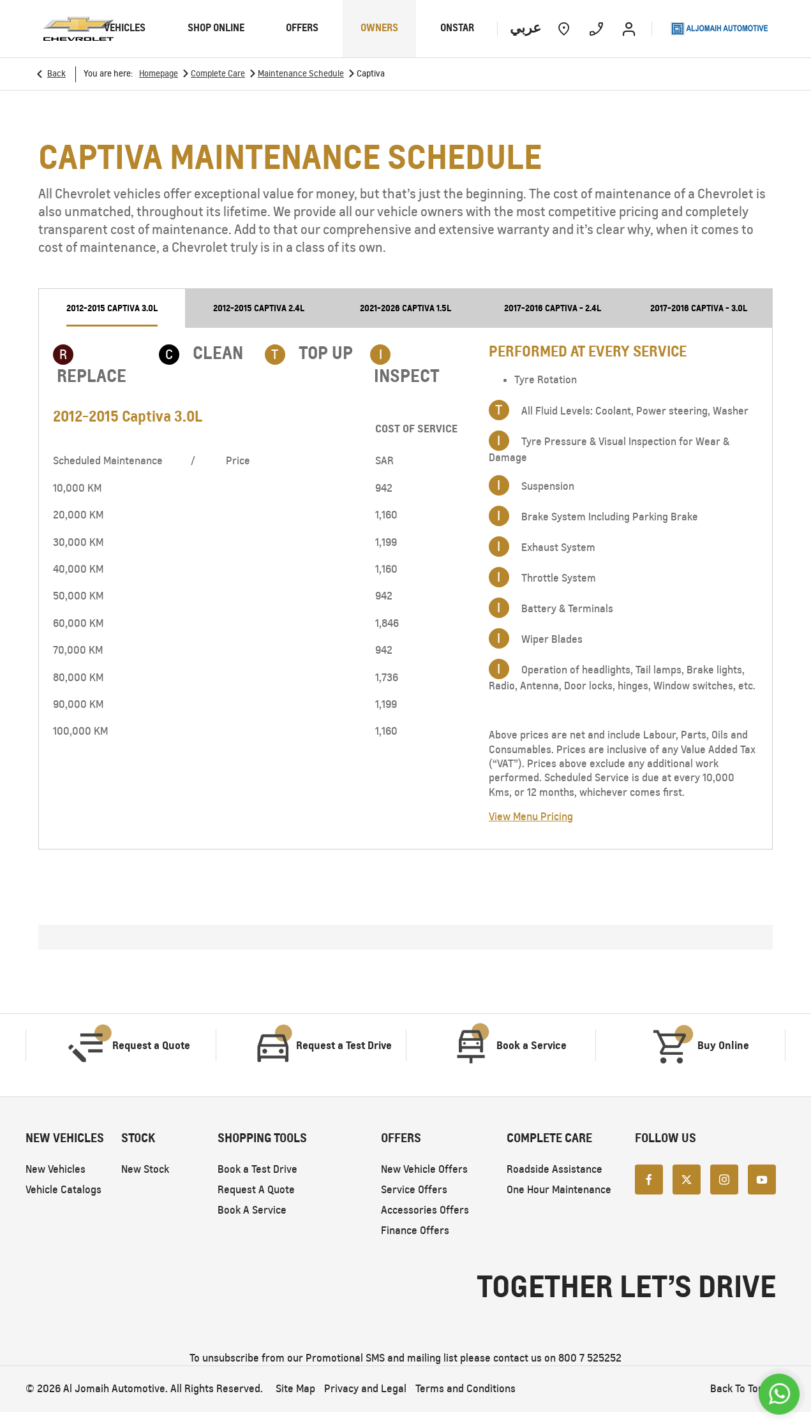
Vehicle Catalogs (63, 1189)
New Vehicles (56, 1169)
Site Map (295, 1388)
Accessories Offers (425, 1210)
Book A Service (252, 1210)
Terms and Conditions (465, 1388)
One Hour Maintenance (559, 1189)
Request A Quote (256, 1189)
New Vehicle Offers (424, 1169)
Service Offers (414, 1189)
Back (56, 73)
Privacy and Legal (365, 1388)
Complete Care (218, 73)
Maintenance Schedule (301, 73)
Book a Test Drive (257, 1169)
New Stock (145, 1169)
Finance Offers (415, 1230)
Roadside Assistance (554, 1169)
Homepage (158, 73)
